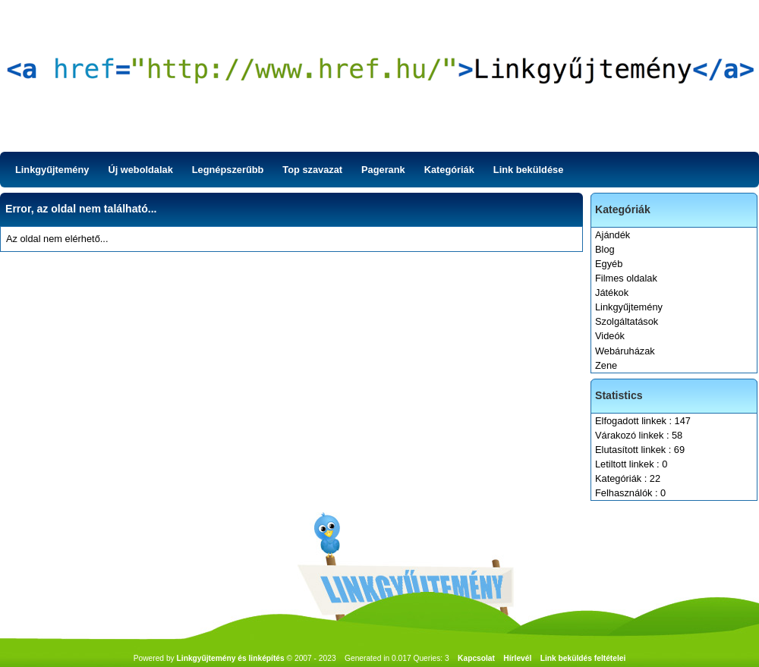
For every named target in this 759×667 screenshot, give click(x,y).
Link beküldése (528, 169)
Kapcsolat (476, 658)
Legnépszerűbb (228, 169)
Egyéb (608, 263)
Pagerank (383, 169)
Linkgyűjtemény (52, 169)
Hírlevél (517, 658)
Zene (606, 365)
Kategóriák (449, 169)
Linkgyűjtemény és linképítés (231, 658)
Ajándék (612, 235)
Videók (610, 335)
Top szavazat (312, 169)
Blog (605, 249)
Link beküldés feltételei (583, 658)
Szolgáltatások (626, 321)
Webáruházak (625, 351)
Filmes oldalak (626, 278)
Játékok (611, 292)
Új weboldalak (140, 169)
